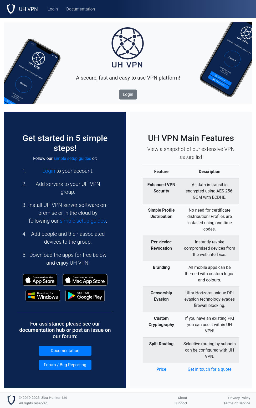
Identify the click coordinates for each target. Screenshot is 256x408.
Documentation (80, 9)
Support (181, 403)
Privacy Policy (239, 398)
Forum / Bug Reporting (65, 364)
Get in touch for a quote (210, 369)
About (182, 398)
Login (53, 9)
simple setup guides (72, 158)
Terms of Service (236, 403)
